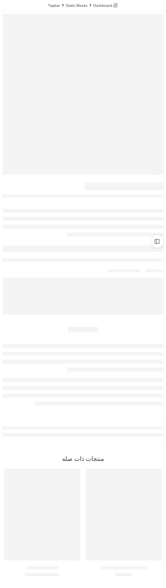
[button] (123, 552)
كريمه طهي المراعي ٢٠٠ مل (124, 567)
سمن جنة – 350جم (42, 567)
